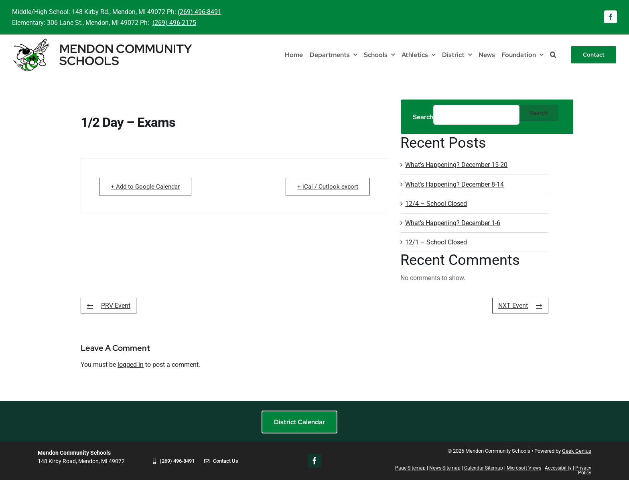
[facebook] (610, 16)
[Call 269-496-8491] (174, 466)
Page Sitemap (410, 468)
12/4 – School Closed (436, 203)
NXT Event (520, 305)
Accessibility (558, 468)
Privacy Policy (583, 470)
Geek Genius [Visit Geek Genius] (576, 451)
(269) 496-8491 (199, 12)
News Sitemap (445, 468)
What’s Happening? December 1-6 (452, 223)
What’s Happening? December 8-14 (454, 184)
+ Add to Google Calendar (145, 186)
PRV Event (108, 305)
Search (423, 117)
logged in (131, 364)
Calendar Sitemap (483, 468)
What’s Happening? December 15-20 (456, 165)
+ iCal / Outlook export (327, 186)
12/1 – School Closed (436, 242)
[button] (553, 55)
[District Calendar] (299, 422)
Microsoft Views (524, 468)
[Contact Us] (221, 466)
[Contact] (593, 54)
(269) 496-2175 (174, 22)
